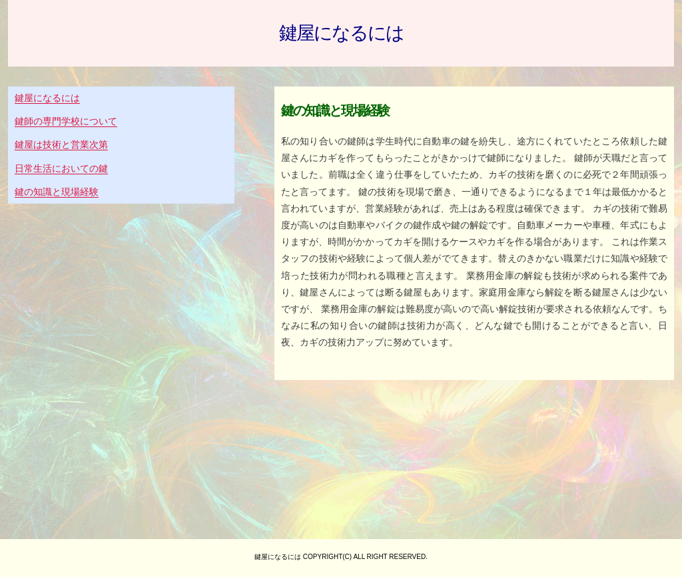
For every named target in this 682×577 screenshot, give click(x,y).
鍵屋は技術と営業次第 (61, 144)
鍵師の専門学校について (66, 121)
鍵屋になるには (341, 33)
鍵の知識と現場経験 (57, 191)
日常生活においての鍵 (61, 168)
